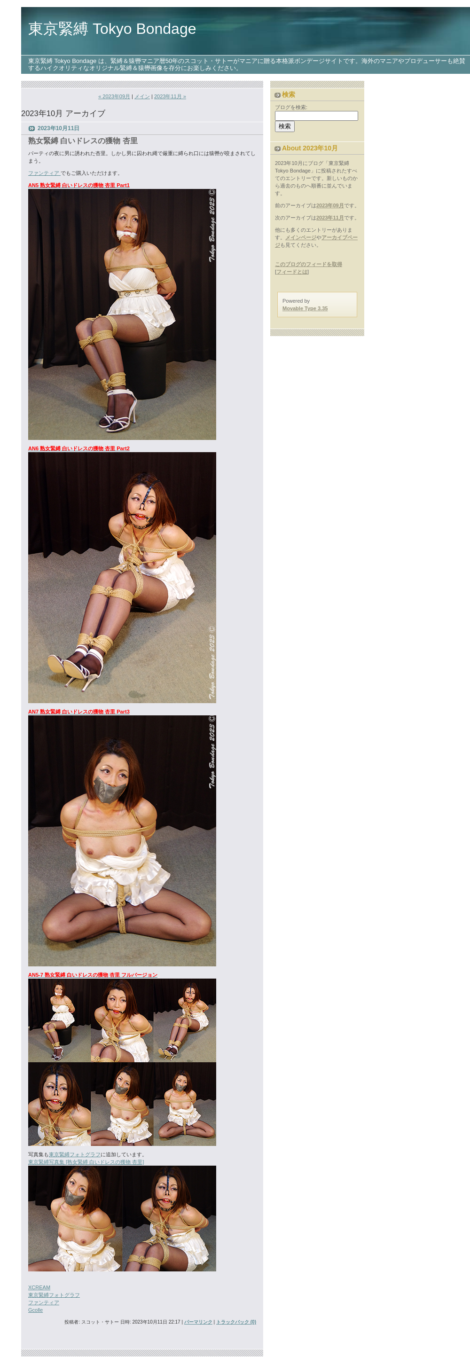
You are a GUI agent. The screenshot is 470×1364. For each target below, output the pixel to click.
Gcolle (35, 1310)
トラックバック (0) (236, 1322)
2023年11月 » (170, 96)
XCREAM (39, 1287)
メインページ (300, 237)
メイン (142, 96)
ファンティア (44, 173)
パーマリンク (198, 1322)
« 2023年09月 (114, 96)
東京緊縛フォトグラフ (75, 1154)
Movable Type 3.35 (305, 308)
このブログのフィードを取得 (308, 264)
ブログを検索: (291, 107)
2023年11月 (330, 217)
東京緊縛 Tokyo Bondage (112, 28)
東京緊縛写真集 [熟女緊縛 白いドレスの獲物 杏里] (86, 1162)
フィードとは (291, 271)
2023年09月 (330, 205)
